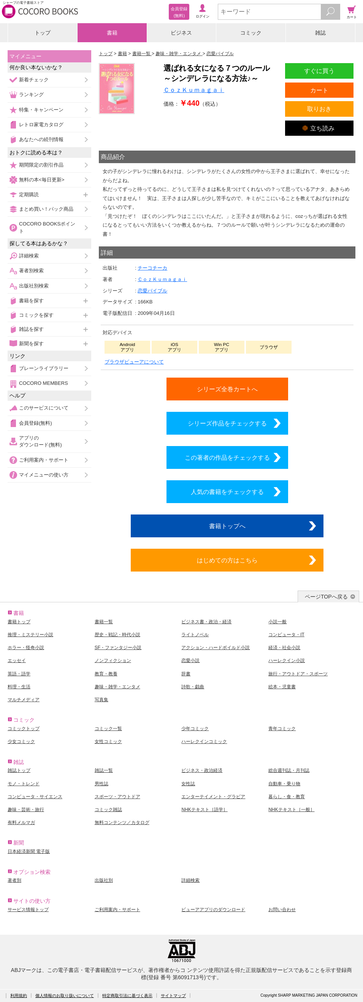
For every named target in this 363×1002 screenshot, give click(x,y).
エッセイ (17, 660)
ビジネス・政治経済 (201, 770)
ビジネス (181, 33)
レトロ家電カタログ (41, 124)
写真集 (101, 699)
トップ (43, 33)
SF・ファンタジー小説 (118, 647)
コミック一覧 (108, 728)
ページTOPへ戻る (326, 597)
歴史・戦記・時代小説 (117, 634)
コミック (251, 33)
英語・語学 (19, 673)
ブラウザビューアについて (134, 362)
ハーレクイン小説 (286, 660)
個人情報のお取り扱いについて (64, 995)
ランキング (31, 94)
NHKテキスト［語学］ (204, 809)
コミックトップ (24, 728)
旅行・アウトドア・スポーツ (298, 673)
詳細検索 (29, 256)
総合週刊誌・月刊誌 (288, 770)
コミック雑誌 (108, 809)
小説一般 (277, 621)
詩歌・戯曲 (192, 686)
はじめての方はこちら (227, 560)
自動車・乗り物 (284, 783)
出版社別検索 (34, 286)
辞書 (185, 673)
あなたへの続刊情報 (41, 139)
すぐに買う (319, 70)
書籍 (112, 33)
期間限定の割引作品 (41, 165)
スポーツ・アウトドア (117, 796)
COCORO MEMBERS (43, 383)
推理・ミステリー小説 (30, 634)
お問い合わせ (282, 909)
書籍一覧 (104, 621)
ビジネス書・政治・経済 (206, 621)
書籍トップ (19, 621)
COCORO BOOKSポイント (47, 227)
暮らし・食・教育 (286, 796)
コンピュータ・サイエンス (35, 796)
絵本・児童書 (282, 686)
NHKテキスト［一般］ (291, 809)
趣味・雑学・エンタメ (117, 686)
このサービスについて (43, 408)
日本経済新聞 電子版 (29, 851)
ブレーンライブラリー (43, 368)
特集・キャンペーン (41, 110)
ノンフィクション (113, 660)
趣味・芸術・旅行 (26, 809)
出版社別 (104, 880)
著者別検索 (31, 270)
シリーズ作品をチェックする (227, 423)
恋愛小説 (190, 660)
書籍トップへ (227, 525)
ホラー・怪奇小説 (26, 647)
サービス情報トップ (28, 909)
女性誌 (188, 783)
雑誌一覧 (104, 770)
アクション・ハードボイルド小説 (215, 647)
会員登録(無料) (35, 423)
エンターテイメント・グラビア (213, 796)
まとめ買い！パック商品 (46, 209)
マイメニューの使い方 (43, 475)
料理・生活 (19, 686)
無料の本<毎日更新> (41, 180)
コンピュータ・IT (286, 634)
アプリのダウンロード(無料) (40, 441)
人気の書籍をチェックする (227, 491)
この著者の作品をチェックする (227, 457)
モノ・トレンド (24, 783)
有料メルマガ (21, 822)
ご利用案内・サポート (43, 460)
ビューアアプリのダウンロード (213, 909)
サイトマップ (173, 995)
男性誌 (101, 783)
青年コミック (282, 728)
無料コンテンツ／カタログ (122, 822)
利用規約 (18, 995)
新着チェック (34, 80)
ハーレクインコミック (204, 741)
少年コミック (195, 728)
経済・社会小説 (284, 647)
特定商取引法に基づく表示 (127, 995)
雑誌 (320, 33)
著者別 (14, 880)
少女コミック (21, 741)
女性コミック (108, 741)
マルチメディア (24, 699)
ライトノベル (195, 634)
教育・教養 (106, 673)
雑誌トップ (19, 770)
